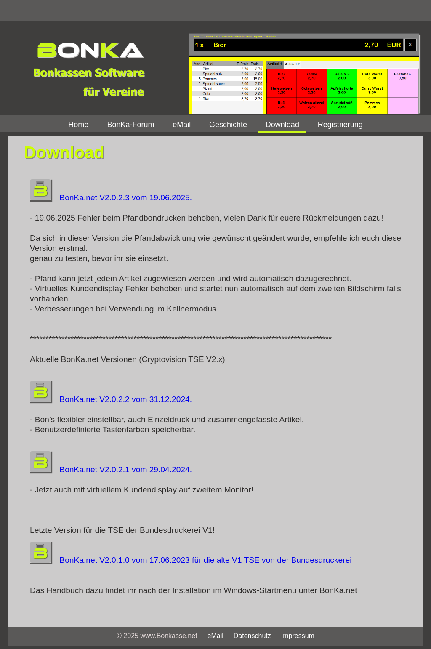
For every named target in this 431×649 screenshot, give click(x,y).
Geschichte (228, 124)
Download (282, 124)
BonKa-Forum (130, 124)
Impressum (297, 635)
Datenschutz (252, 635)
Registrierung (340, 124)
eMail (182, 124)
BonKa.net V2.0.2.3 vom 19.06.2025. (111, 197)
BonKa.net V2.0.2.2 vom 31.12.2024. (111, 399)
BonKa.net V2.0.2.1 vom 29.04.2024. (111, 469)
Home (78, 124)
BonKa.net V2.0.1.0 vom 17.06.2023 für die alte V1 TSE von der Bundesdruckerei (190, 560)
